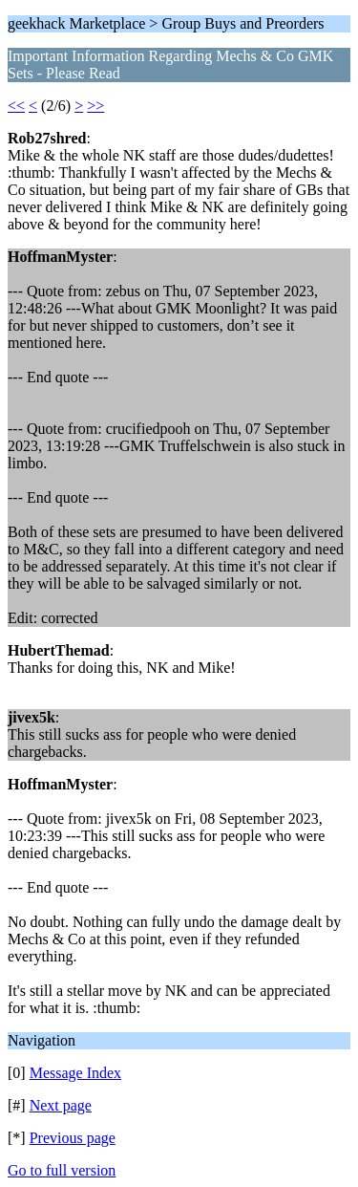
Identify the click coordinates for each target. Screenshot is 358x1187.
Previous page (73, 1138)
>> (95, 105)
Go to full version (62, 1170)
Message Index (75, 1073)
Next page (61, 1105)
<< (16, 105)
